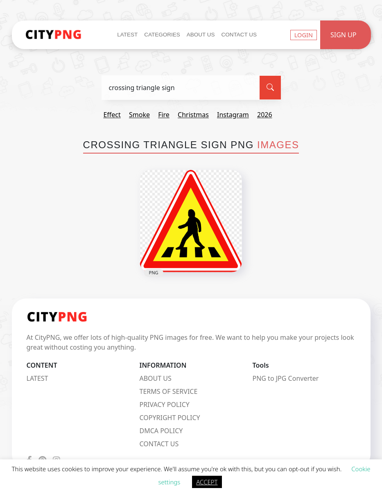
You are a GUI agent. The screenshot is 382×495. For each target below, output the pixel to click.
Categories (162, 35)
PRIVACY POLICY (164, 404)
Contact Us (239, 35)
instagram (233, 114)
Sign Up (343, 34)
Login (303, 35)
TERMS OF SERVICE (168, 391)
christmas (193, 114)
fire (164, 114)
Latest (127, 35)
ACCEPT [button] (206, 482)
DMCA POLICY (161, 430)
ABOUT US (155, 378)
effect (111, 114)
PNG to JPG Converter (285, 378)
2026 (264, 114)
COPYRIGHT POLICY (169, 417)
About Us (201, 35)
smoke (139, 114)
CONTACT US (159, 443)
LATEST (37, 378)
